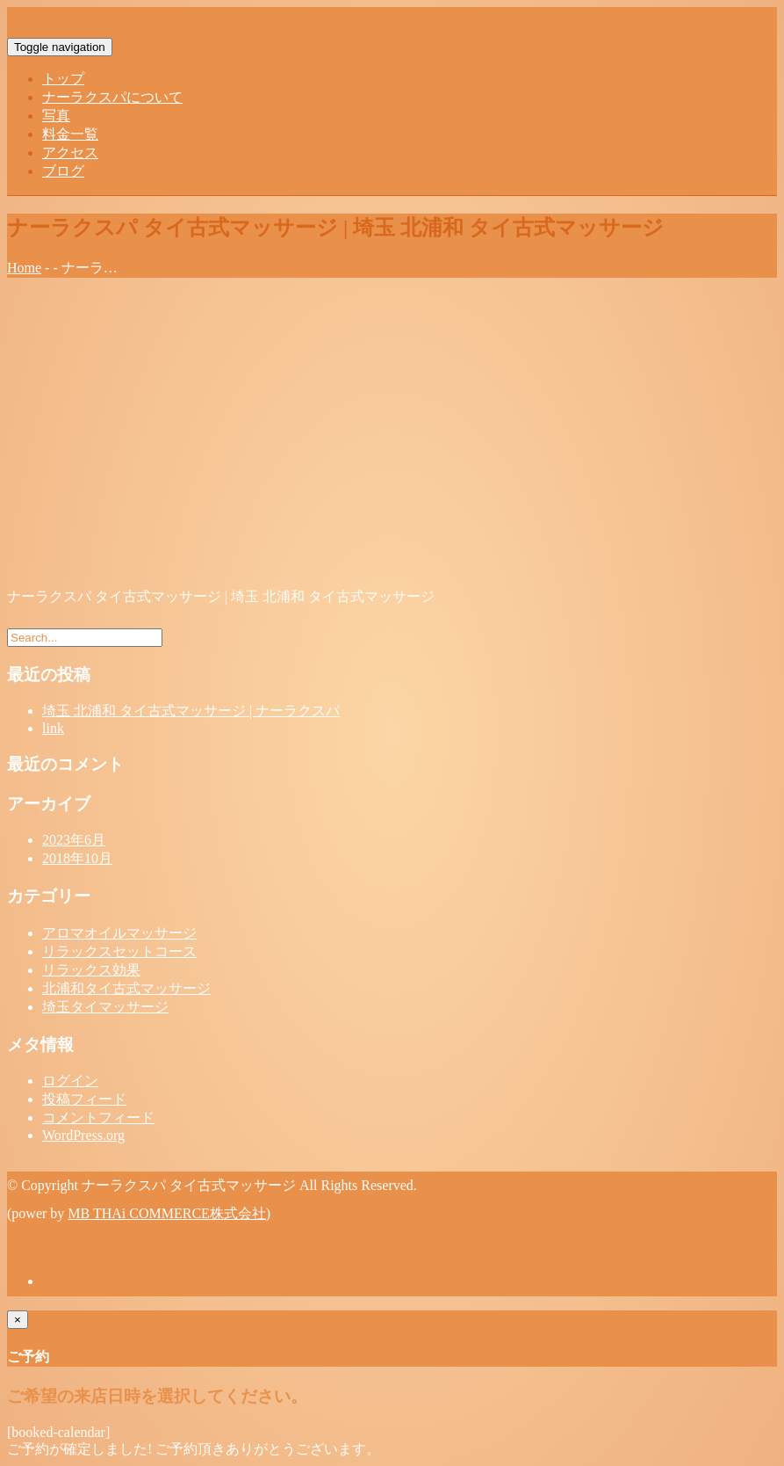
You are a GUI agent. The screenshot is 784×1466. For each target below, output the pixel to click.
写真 (56, 115)
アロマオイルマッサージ (119, 932)
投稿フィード (84, 1099)
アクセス (70, 152)
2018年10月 (77, 858)
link (53, 728)
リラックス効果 (91, 969)
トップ (63, 78)
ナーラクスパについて (112, 97)
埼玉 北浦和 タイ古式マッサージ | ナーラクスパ (191, 710)
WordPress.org (83, 1135)
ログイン (70, 1080)
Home (24, 267)
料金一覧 (70, 134)
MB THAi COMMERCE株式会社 (167, 1213)
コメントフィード (98, 1117)
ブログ (63, 170)
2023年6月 (73, 839)
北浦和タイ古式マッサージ (126, 988)
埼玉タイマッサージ (105, 1006)
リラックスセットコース (119, 951)
